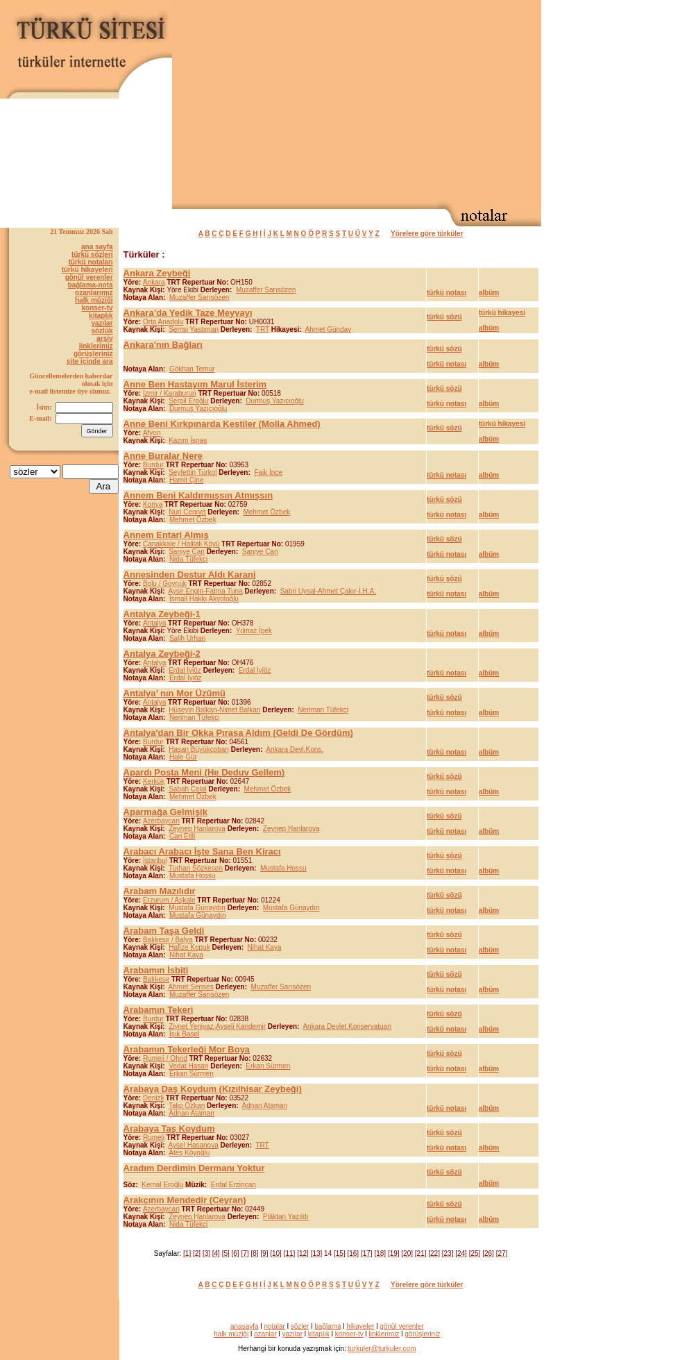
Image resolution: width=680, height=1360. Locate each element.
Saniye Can (187, 551)
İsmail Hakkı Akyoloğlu (204, 599)
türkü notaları (91, 262)
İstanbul (155, 860)
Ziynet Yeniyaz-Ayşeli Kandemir (217, 1026)
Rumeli (153, 1137)
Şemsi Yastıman (194, 329)
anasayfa (244, 1326)
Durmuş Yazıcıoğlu (275, 401)
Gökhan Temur (191, 369)
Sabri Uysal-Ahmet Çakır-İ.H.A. (328, 591)
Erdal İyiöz (185, 670)
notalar (274, 1326)
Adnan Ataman (265, 1105)
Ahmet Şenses (191, 987)
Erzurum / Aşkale (169, 900)
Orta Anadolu (163, 322)
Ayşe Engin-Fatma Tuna (206, 591)
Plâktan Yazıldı (286, 1216)
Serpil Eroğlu (188, 401)
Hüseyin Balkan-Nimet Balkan (214, 710)
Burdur (153, 465)
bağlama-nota (90, 285)
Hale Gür (183, 757)
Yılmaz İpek (254, 631)
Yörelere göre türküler (427, 233)
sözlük (101, 331)
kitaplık (100, 315)
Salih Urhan (187, 638)
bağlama (327, 1326)
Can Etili (182, 836)
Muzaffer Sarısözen (266, 290)
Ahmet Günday (328, 329)
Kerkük (153, 781)
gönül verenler (89, 277)
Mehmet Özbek (266, 512)
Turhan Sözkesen (196, 868)
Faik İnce (268, 472)
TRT (262, 329)
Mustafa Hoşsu (283, 868)
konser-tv (97, 308)
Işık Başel (184, 1034)
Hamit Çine (186, 480)
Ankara (154, 282)
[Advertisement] (383, 101)
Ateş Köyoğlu (189, 1153)
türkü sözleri (91, 254)
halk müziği (93, 300)
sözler (300, 1326)
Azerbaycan (161, 821)
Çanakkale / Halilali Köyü (181, 544)
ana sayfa (97, 247)
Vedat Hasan (188, 1066)
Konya (152, 504)
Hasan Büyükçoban (199, 749)
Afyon (152, 433)
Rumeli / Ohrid (165, 1058)
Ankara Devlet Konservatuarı (347, 1026)
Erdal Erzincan (233, 1185)
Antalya (154, 623)
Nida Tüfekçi (188, 559)
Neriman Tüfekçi (323, 710)
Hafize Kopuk (189, 947)
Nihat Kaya (265, 947)
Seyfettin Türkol (192, 472)
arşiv (104, 338)
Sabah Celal (187, 789)
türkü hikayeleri (87, 270)
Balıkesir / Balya (168, 939)
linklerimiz (96, 346)
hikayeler (360, 1326)
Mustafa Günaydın (197, 908)
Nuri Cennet (187, 512)
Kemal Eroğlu (162, 1185)
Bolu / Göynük (165, 583)
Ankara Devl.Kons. (294, 749)
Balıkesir (156, 979)
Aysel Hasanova (194, 1145)
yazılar (101, 323)
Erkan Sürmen (268, 1066)
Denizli (153, 1098)
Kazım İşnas (188, 440)
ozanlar (265, 1334)
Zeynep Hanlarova (197, 828)
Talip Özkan (187, 1105)
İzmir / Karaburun (169, 393)
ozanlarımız (93, 292)
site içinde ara (90, 361)
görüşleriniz (93, 354)
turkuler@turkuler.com (382, 1348)
